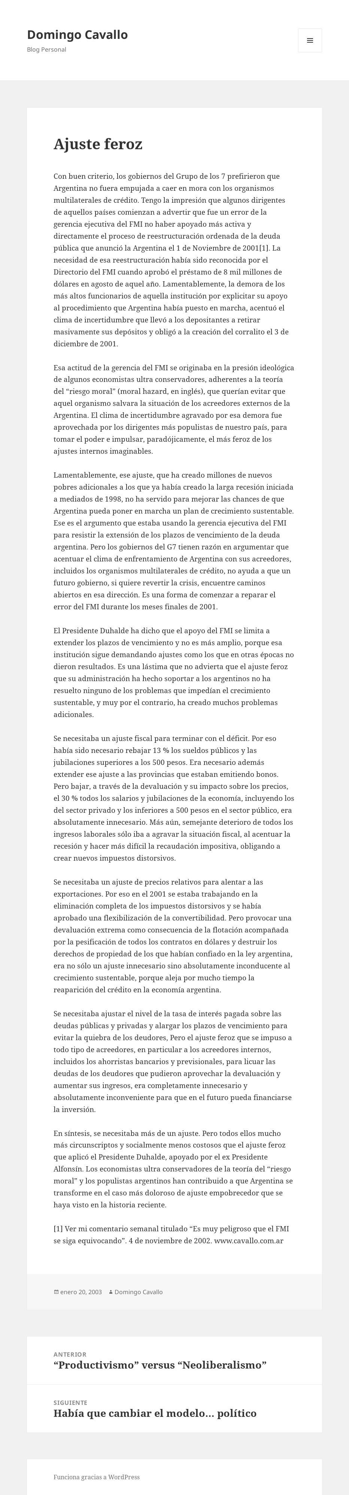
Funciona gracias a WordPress (97, 1477)
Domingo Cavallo (77, 34)
